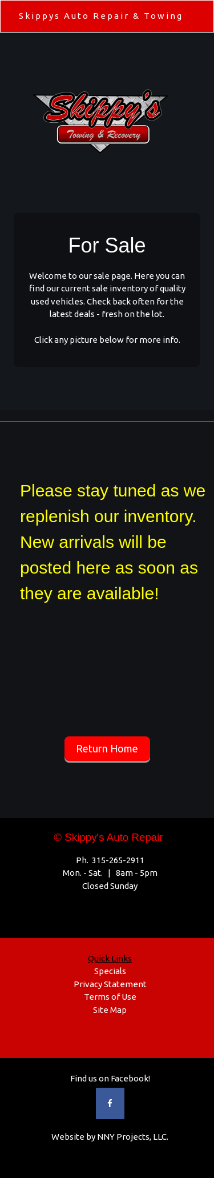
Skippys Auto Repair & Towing (101, 16)
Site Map (110, 1010)
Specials (110, 971)
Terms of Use (110, 996)
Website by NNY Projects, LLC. (109, 1136)
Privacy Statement (110, 984)
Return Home (107, 748)
